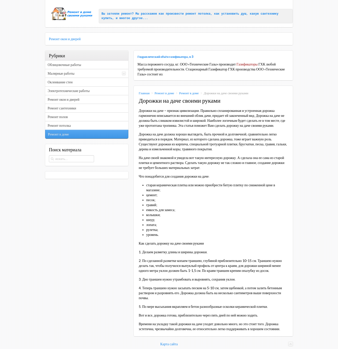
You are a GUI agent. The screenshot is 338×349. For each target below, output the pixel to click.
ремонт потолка (197, 14)
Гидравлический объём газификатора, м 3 (165, 56)
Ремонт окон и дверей (65, 39)
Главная (144, 93)
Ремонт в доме (164, 93)
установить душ (233, 14)
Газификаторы (247, 64)
